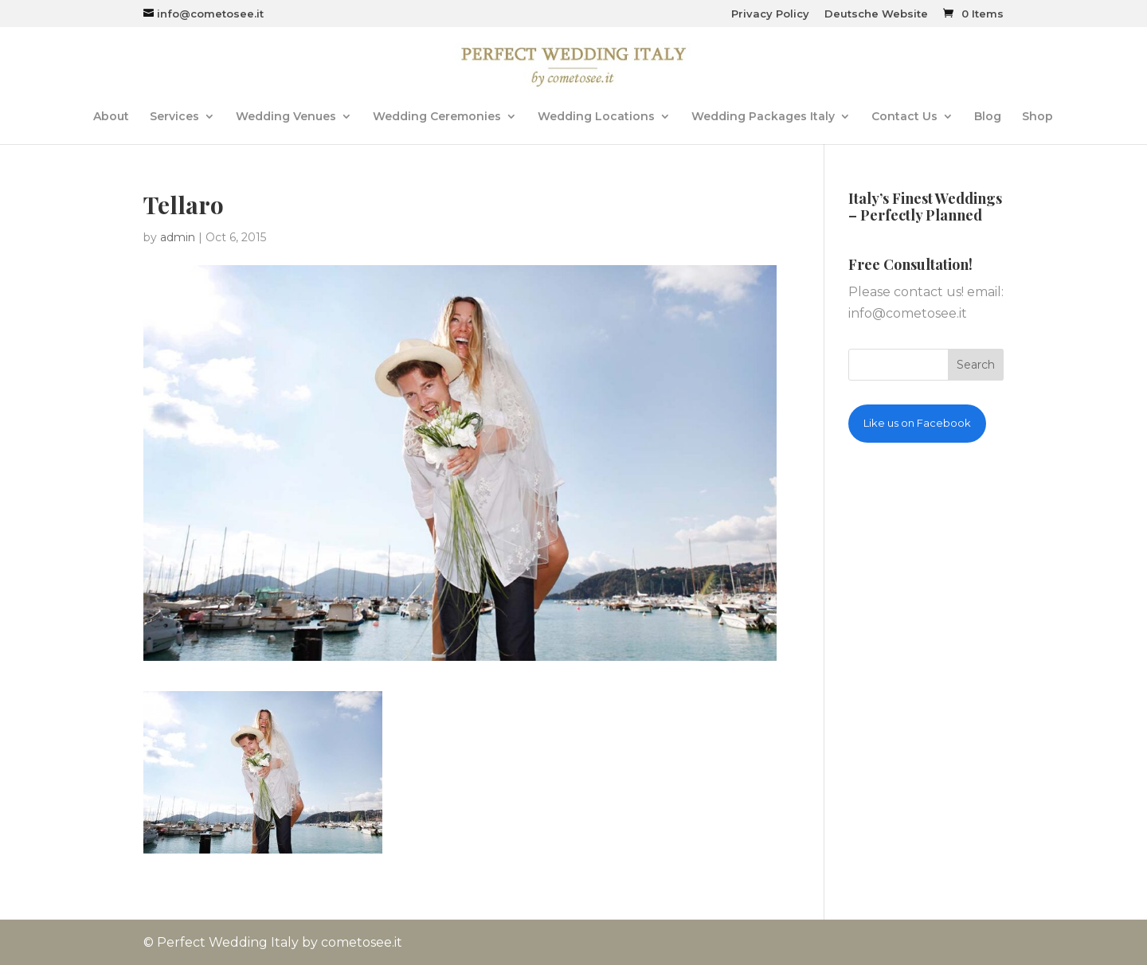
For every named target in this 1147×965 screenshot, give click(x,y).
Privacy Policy (770, 14)
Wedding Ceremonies (437, 117)
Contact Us (904, 117)
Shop (1037, 117)
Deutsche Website (876, 14)
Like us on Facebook (917, 422)
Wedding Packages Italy (763, 117)
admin (177, 237)
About (111, 117)
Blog (987, 117)
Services (174, 117)
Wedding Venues (286, 117)
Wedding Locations (596, 117)
